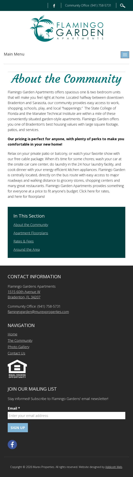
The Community (20, 340)
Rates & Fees (23, 241)
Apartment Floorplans (30, 233)
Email (14, 408)
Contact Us (16, 353)
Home (12, 334)
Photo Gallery (18, 346)
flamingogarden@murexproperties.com (38, 311)
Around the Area (26, 249)
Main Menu (14, 54)
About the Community (30, 224)
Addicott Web (113, 467)
